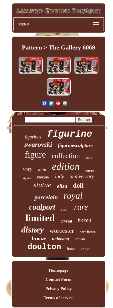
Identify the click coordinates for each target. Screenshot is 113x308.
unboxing (60, 239)
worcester (61, 230)
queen (90, 170)
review (43, 178)
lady (59, 176)
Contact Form (58, 279)
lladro (64, 210)
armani (80, 239)
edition (66, 166)
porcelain (46, 197)
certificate (88, 232)
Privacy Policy (58, 288)
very (27, 169)
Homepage (58, 270)
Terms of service (58, 297)
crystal (66, 221)
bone (71, 249)
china (85, 249)
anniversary (82, 176)
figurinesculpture (75, 145)
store (89, 158)
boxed (85, 220)
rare (81, 206)
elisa (62, 186)
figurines (33, 136)
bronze (39, 238)
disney (32, 229)
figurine (69, 134)
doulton (44, 247)
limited (40, 218)
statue (42, 185)
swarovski (38, 144)
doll (78, 185)
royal (73, 195)
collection (65, 156)
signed (27, 178)
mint (42, 169)
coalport (42, 207)
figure (35, 155)
